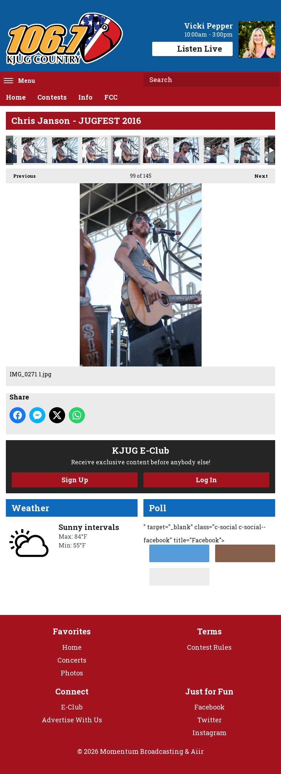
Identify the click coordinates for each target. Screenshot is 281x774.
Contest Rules (209, 647)
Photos (72, 672)
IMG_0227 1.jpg (34, 150)
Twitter (209, 719)
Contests (52, 97)
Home (16, 97)
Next (257, 174)
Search (271, 80)
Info (85, 97)
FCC (110, 97)
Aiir (197, 751)
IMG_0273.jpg (156, 150)
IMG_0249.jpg (95, 150)
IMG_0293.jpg (216, 150)
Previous (20, 174)
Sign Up (74, 479)
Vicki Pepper (208, 25)
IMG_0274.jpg (186, 150)
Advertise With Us (72, 719)
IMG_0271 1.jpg (125, 150)
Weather (30, 508)
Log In (206, 479)
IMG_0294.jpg (247, 150)
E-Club (72, 707)
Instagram (209, 732)
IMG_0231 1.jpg (65, 150)
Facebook (209, 707)
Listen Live (192, 48)
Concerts (71, 660)
